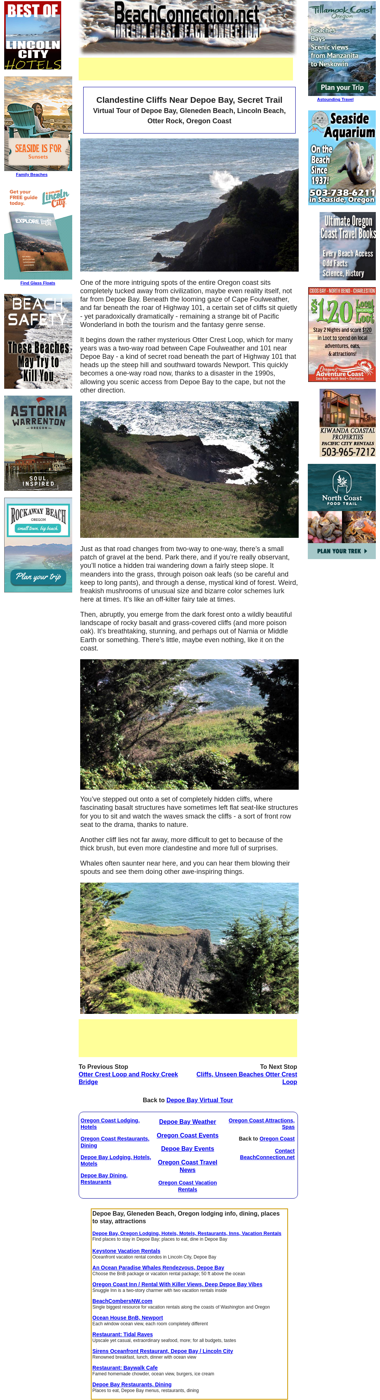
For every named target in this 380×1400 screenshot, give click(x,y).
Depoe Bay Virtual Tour (199, 1100)
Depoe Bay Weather (187, 1122)
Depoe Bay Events (187, 1148)
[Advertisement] (186, 69)
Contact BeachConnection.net (267, 1154)
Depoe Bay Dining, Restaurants (104, 1178)
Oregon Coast (277, 1139)
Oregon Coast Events (187, 1135)
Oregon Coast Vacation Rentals (187, 1186)
